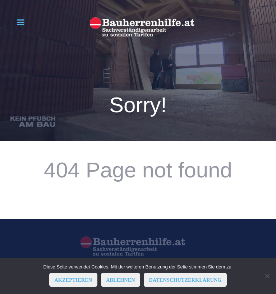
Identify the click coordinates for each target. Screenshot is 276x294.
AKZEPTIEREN (73, 280)
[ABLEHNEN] (267, 276)
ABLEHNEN (120, 280)
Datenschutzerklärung (185, 280)
